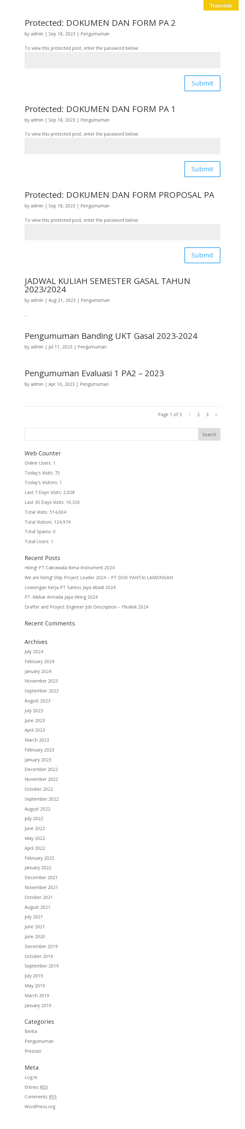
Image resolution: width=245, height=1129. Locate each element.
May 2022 (35, 838)
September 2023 (42, 691)
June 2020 (35, 936)
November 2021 (41, 887)
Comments (41, 1097)
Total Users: (38, 541)
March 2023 (37, 740)
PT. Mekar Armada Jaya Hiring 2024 (61, 597)
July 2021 (34, 917)
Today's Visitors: (42, 482)
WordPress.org (40, 1106)
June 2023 (35, 720)
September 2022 (42, 799)
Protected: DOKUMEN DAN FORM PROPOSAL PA (119, 194)
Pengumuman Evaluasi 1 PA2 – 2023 (94, 373)
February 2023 (39, 750)
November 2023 (41, 681)
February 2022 (39, 858)
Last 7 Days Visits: (44, 492)
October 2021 (39, 897)
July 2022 (34, 818)
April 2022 (35, 848)
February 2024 (39, 661)
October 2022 (39, 789)
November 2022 (41, 779)
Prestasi (33, 1051)
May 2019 (35, 986)
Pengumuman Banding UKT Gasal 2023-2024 (111, 335)
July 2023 (34, 710)
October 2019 (39, 956)
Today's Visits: (40, 473)
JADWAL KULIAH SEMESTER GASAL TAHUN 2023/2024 (107, 285)
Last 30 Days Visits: (45, 502)
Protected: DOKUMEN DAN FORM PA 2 (100, 22)
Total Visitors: (39, 522)
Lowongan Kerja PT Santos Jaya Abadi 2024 (70, 587)
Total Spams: (39, 531)
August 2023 (37, 701)
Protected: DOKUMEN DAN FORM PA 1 (100, 109)
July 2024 (34, 651)
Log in (31, 1077)
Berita (31, 1031)
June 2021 (35, 926)
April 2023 (35, 730)
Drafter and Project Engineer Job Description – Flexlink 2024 (86, 607)
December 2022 (41, 769)
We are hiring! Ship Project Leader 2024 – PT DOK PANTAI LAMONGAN (99, 577)
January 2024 (38, 671)
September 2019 (42, 966)
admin (37, 34)
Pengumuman (94, 34)
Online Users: (39, 463)
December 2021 (41, 877)
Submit (202, 83)
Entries (36, 1087)
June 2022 (35, 828)
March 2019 (37, 995)
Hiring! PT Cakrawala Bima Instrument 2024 (70, 567)
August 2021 (37, 907)
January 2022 (38, 867)
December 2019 (41, 946)
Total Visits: (37, 512)
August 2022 (37, 809)
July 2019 (34, 976)
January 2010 (38, 1005)
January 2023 (38, 760)
